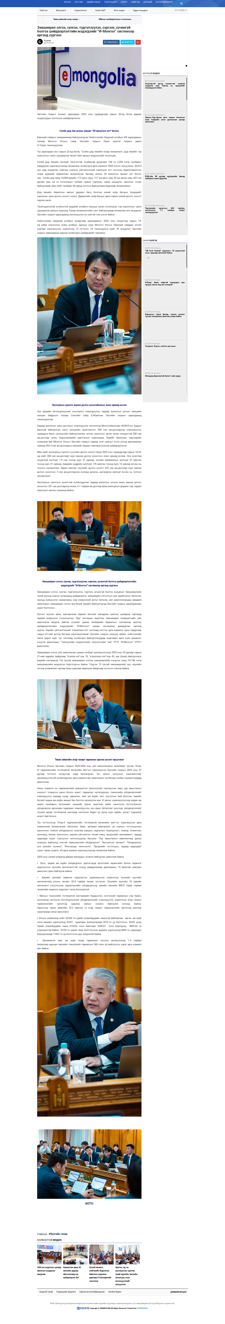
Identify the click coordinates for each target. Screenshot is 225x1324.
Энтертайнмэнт (164, 2)
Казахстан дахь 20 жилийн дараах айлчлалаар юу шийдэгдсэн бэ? (72, 1272)
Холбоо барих (114, 1292)
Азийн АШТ (100, 10)
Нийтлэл (43, 10)
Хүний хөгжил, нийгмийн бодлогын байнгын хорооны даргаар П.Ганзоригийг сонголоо (100, 1274)
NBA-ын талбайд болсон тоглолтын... (115, 19)
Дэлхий (147, 2)
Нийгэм (135, 2)
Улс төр (78, 2)
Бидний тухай (46, 1292)
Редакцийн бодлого (66, 1292)
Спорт (124, 2)
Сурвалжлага (80, 10)
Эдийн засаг (94, 2)
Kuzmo (47, 40)
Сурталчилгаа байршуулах (92, 1292)
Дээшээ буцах (178, 1292)
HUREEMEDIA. (142, 1308)
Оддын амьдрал (140, 10)
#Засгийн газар (58, 1233)
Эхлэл (67, 2)
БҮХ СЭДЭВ (181, 10)
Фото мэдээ (119, 10)
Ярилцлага (61, 10)
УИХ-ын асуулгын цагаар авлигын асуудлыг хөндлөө (49, 1270)
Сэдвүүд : (43, 1234)
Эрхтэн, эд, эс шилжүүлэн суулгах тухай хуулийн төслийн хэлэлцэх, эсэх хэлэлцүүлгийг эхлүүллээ (126, 1276)
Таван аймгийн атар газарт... (66, 19)
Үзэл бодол (110, 2)
